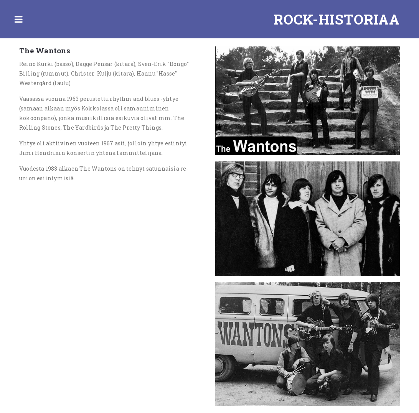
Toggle (18, 19)
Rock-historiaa (337, 19)
